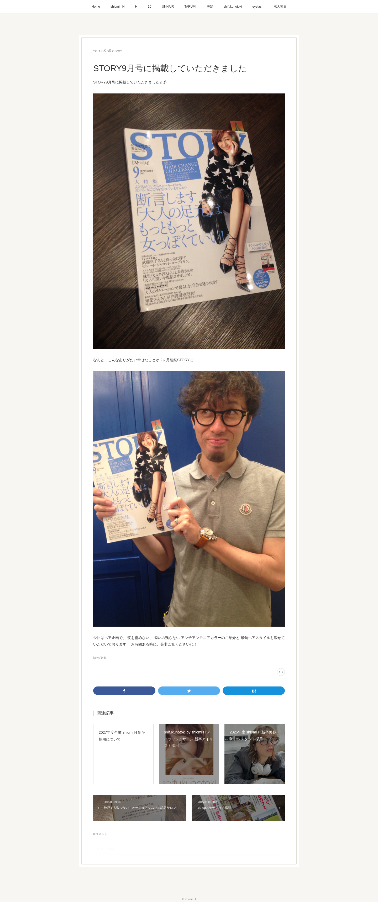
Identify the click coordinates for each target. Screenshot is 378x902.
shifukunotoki (233, 6)
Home (96, 6)
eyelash (258, 6)
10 (149, 6)
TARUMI (190, 6)
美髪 (210, 6)
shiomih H (117, 6)
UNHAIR (168, 6)
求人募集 (280, 6)
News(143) (99, 657)
